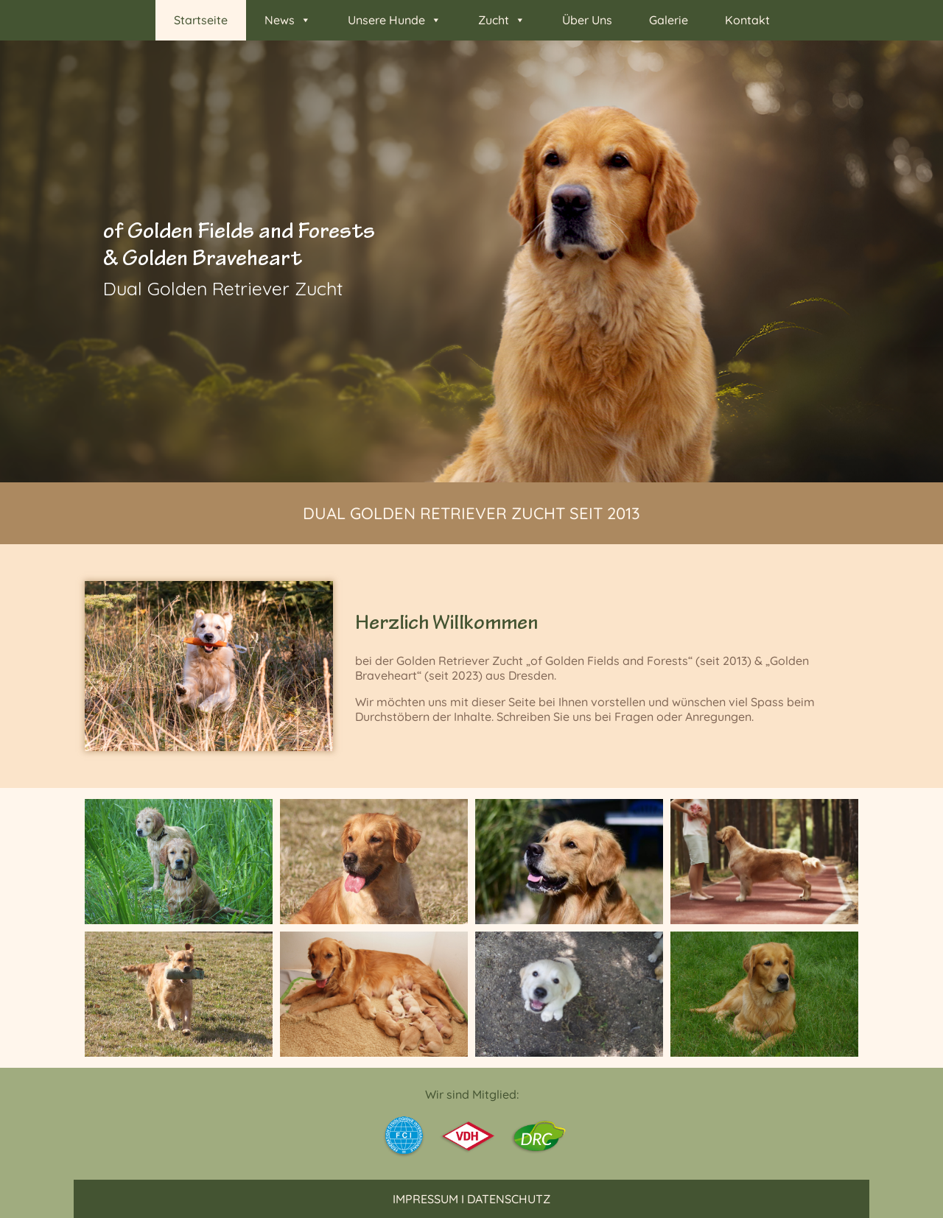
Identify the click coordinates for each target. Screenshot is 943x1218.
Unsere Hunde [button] (394, 20)
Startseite (201, 20)
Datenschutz (508, 1198)
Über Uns (587, 20)
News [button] (287, 20)
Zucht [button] (501, 20)
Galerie (668, 20)
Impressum (425, 1198)
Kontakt (747, 20)
